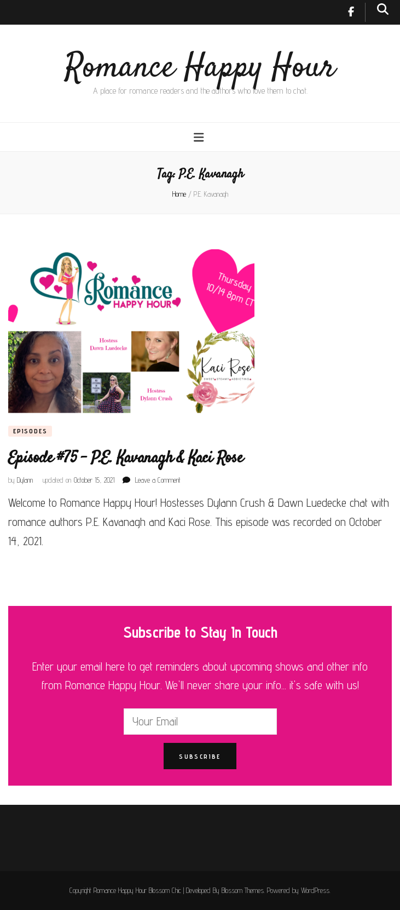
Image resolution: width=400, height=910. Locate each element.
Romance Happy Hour (200, 68)
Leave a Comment (158, 480)
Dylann (25, 480)
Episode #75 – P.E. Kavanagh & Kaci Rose (125, 458)
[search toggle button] (383, 9)
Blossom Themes (243, 890)
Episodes (30, 431)
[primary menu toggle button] (200, 137)
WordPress (315, 890)
